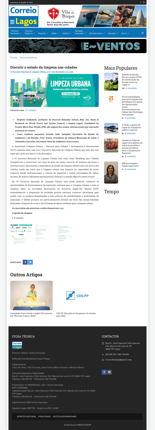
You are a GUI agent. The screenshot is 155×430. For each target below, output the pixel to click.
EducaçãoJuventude (78, 32)
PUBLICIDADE (44, 416)
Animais (112, 33)
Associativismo (95, 33)
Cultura (65, 33)
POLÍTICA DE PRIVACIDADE (64, 416)
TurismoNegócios (29, 32)
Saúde (54, 33)
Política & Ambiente (28, 57)
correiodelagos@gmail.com (118, 359)
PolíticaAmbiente (14, 32)
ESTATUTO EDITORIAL (26, 416)
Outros (124, 33)
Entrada (13, 57)
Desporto (42, 33)
